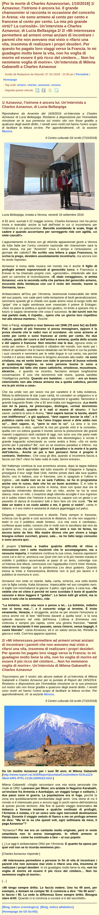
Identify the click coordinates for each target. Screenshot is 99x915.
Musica (7, 131)
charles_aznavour (38, 85)
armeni (21, 85)
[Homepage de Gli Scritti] (19, 911)
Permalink (82, 74)
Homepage (10, 79)
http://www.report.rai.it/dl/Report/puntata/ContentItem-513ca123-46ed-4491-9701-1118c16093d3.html (47, 776)
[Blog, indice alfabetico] (57, 907)
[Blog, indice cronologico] (20, 907)
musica (56, 85)
